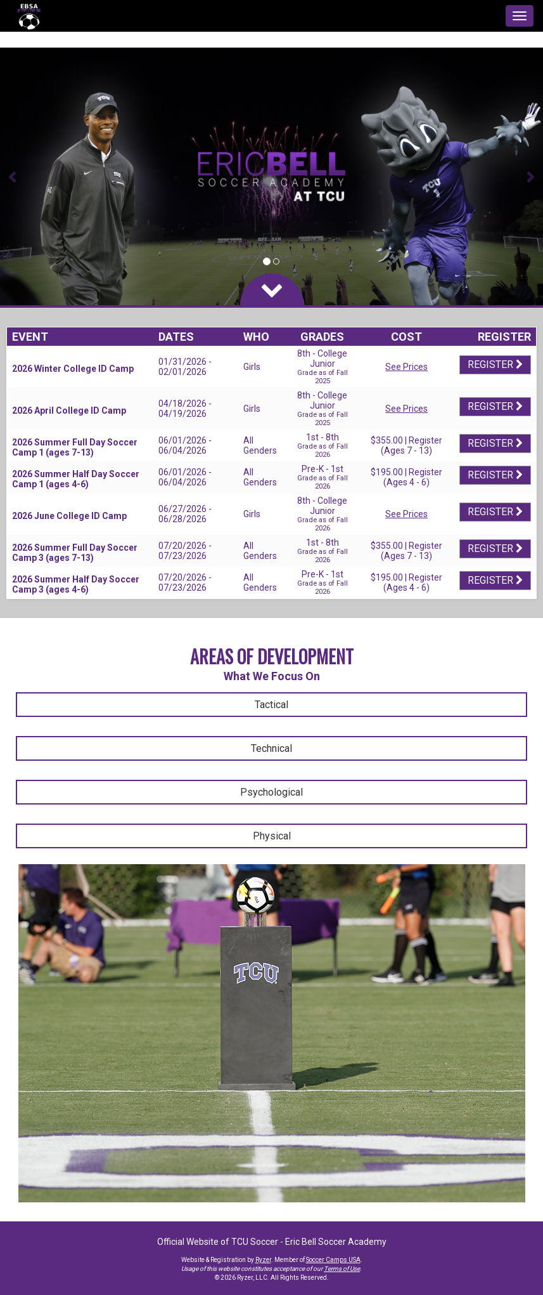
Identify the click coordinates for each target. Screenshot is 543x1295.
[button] (13, 176)
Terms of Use (342, 1268)
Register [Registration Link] (495, 364)
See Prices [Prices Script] (406, 367)
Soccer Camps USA (333, 1259)
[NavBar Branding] (28, 16)
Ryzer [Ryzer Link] (263, 1259)
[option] (271, 176)
